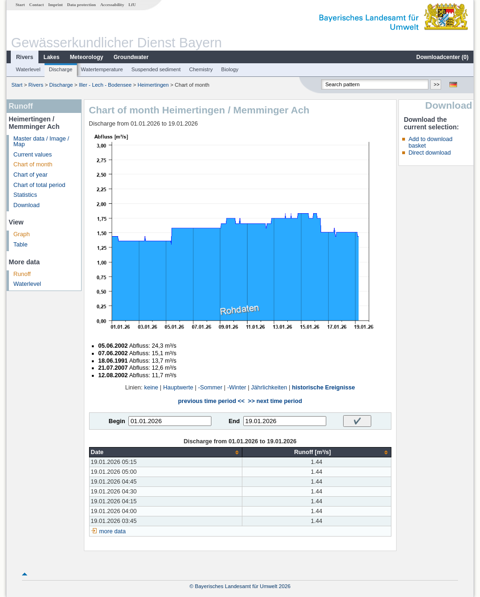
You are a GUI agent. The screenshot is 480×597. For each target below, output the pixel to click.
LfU (132, 4)
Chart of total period (40, 185)
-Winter (237, 387)
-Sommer (210, 387)
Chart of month (33, 164)
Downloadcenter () (442, 57)
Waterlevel (28, 69)
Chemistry (200, 69)
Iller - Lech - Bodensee (105, 85)
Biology (230, 69)
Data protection (81, 4)
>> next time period (275, 401)
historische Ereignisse (323, 387)
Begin (117, 421)
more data (112, 531)
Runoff (22, 274)
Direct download (429, 152)
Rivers (24, 57)
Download (27, 205)
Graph (22, 234)
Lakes (52, 57)
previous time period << (211, 401)
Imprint (55, 4)
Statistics (25, 195)
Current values (33, 154)
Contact (36, 4)
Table (21, 244)
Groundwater (131, 57)
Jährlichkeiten (269, 387)
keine (151, 387)
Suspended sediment (155, 69)
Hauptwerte (178, 387)
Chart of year (31, 175)
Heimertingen (153, 85)
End (234, 421)
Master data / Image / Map (41, 141)
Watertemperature (102, 69)
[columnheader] (165, 452)
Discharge (60, 69)
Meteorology (86, 57)
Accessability (112, 4)
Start (20, 4)
